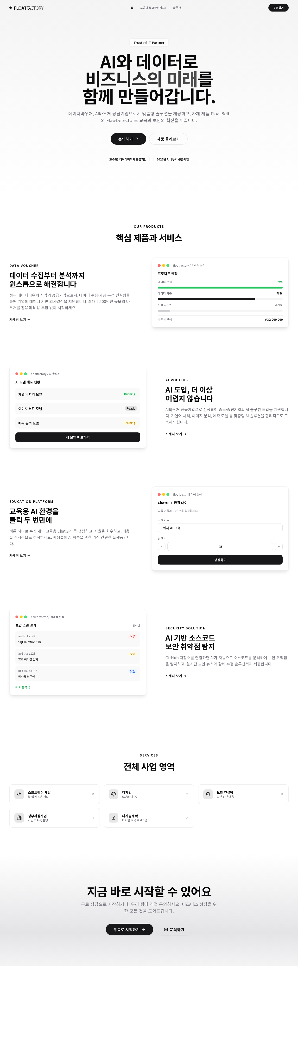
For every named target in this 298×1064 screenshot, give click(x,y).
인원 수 (162, 538)
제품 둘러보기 (168, 139)
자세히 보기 (20, 319)
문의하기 (278, 8)
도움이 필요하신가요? (153, 8)
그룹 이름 (163, 520)
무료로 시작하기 (130, 929)
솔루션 (177, 8)
